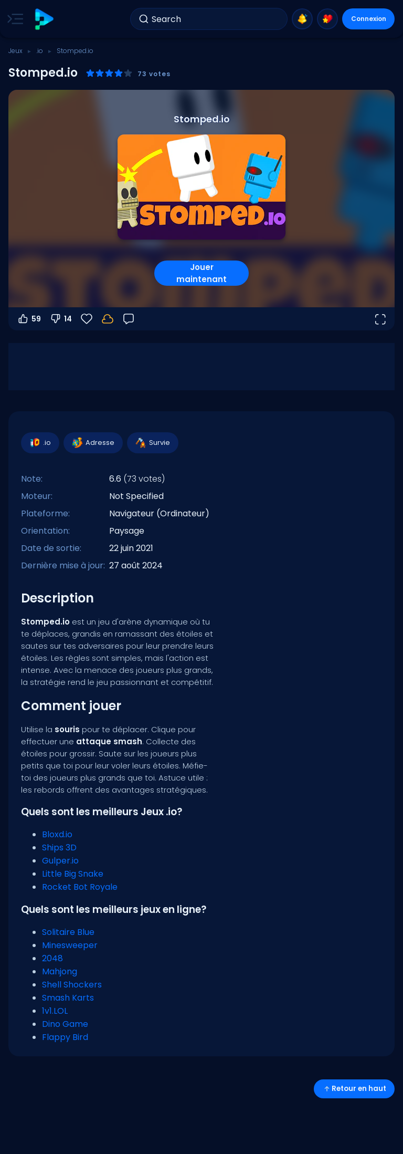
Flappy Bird (65, 1037)
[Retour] (128, 319)
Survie (152, 442)
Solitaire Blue (68, 932)
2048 (52, 958)
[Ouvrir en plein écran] (380, 319)
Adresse (92, 442)
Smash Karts (68, 998)
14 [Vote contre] (60, 319)
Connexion (368, 18)
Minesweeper (70, 945)
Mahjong (59, 971)
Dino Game (65, 1024)
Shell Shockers (72, 985)
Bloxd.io (57, 834)
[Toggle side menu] (13, 19)
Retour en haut (354, 1089)
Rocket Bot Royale (80, 887)
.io (39, 50)
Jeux (15, 50)
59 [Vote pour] (29, 319)
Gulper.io (60, 861)
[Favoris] (86, 319)
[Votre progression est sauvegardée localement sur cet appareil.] (107, 319)
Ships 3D (59, 847)
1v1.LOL (55, 1011)
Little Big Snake (72, 874)
